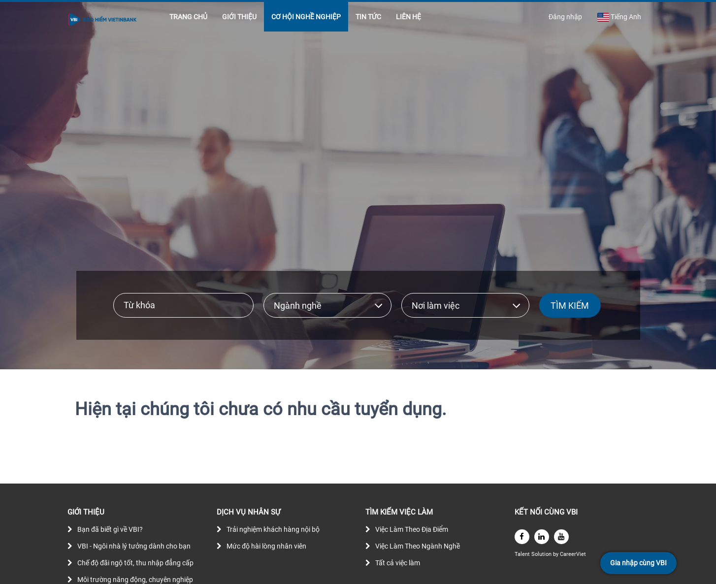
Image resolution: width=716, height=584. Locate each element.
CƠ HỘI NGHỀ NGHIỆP (306, 17)
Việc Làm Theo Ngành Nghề (417, 546)
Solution (542, 554)
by (556, 554)
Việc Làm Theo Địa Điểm (411, 529)
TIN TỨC (368, 17)
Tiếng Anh (619, 17)
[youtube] (561, 536)
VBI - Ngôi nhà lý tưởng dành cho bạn (134, 546)
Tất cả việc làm (397, 563)
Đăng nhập (565, 17)
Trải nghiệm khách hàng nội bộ (273, 529)
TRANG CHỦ (188, 17)
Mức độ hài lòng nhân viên (266, 546)
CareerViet (573, 554)
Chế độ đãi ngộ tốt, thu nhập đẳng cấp (135, 563)
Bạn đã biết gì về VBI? (110, 529)
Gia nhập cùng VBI (638, 563)
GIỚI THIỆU (239, 17)
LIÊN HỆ (408, 17)
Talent (523, 554)
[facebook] (522, 536)
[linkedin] (541, 536)
